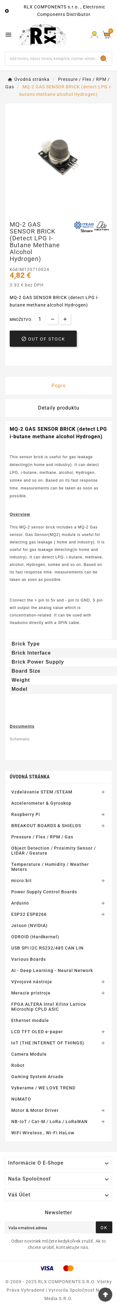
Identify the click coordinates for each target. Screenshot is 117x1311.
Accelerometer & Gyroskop (41, 803)
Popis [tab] (58, 386)
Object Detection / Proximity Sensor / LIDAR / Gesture (53, 851)
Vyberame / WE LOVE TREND (43, 1087)
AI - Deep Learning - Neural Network (52, 970)
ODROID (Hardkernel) (35, 936)
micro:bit (21, 880)
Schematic (20, 739)
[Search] (103, 58)
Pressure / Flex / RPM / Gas (42, 836)
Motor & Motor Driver (35, 1110)
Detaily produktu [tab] (58, 408)
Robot (18, 1065)
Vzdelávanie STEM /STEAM (41, 791)
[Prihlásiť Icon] (94, 34)
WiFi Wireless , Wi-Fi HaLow (42, 1132)
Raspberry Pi (25, 814)
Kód (14, 269)
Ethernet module (30, 1020)
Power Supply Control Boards (44, 891)
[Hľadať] (50, 58)
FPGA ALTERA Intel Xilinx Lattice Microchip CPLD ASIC (48, 1007)
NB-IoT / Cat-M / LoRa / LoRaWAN (49, 1121)
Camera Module (29, 1054)
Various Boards (28, 959)
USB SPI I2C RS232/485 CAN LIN (47, 947)
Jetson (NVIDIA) (29, 925)
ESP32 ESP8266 (29, 914)
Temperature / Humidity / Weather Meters (50, 867)
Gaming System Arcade (37, 1076)
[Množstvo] (40, 319)
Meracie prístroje (31, 992)
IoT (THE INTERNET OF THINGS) (47, 1042)
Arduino (20, 903)
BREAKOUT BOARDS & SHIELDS (46, 825)
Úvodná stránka (30, 777)
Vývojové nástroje (31, 981)
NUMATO (21, 1099)
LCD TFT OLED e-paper (37, 1031)
